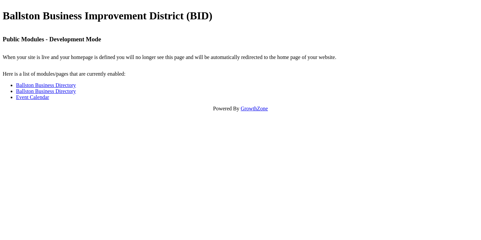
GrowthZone (254, 108)
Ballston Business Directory (46, 85)
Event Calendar (32, 97)
